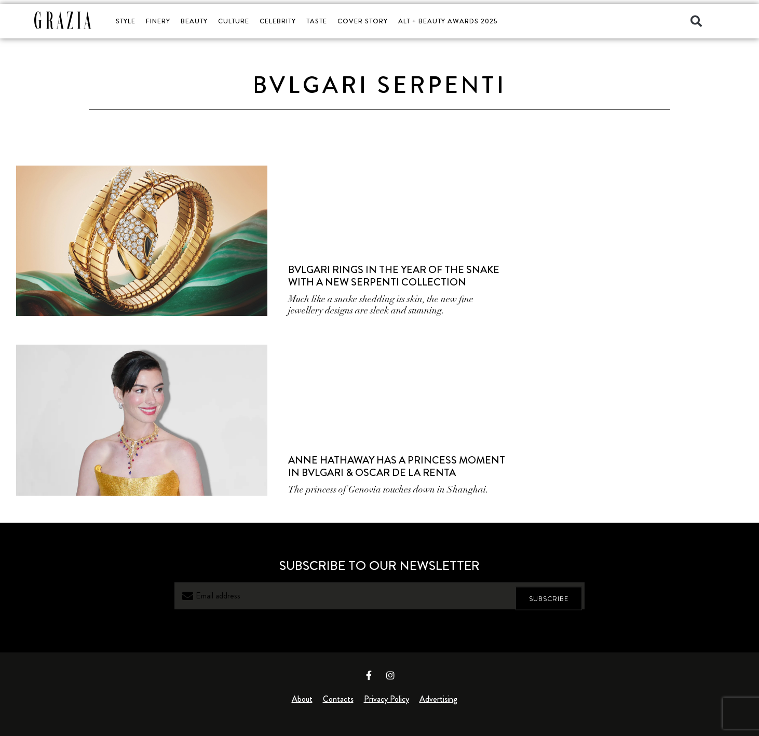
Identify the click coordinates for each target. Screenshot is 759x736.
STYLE (125, 21)
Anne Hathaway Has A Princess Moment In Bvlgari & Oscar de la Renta (396, 466)
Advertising (438, 699)
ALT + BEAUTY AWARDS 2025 (447, 21)
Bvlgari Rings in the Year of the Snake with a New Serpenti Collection (393, 276)
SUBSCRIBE (548, 596)
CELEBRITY (278, 21)
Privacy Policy (386, 699)
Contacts (338, 699)
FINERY (158, 21)
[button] (696, 21)
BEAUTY (194, 21)
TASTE (316, 21)
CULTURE (233, 21)
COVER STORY (362, 21)
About (302, 699)
